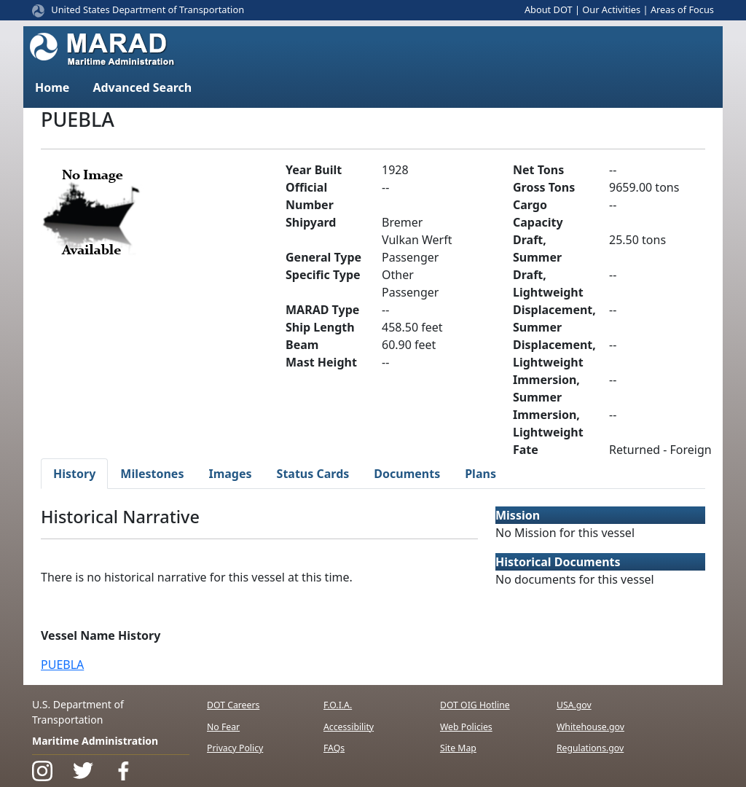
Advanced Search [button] (142, 87)
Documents (407, 474)
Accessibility (348, 727)
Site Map (458, 748)
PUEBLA (62, 665)
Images (229, 474)
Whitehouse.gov (590, 727)
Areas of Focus (682, 9)
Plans (480, 474)
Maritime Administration (95, 741)
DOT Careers (233, 705)
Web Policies (466, 727)
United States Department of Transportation (147, 9)
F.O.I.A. (337, 705)
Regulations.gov (590, 748)
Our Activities (611, 9)
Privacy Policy (235, 748)
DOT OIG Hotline (475, 705)
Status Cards (313, 474)
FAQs (334, 748)
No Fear (223, 727)
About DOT (549, 9)
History (74, 474)
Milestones (152, 474)
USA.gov (574, 705)
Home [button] (52, 87)
